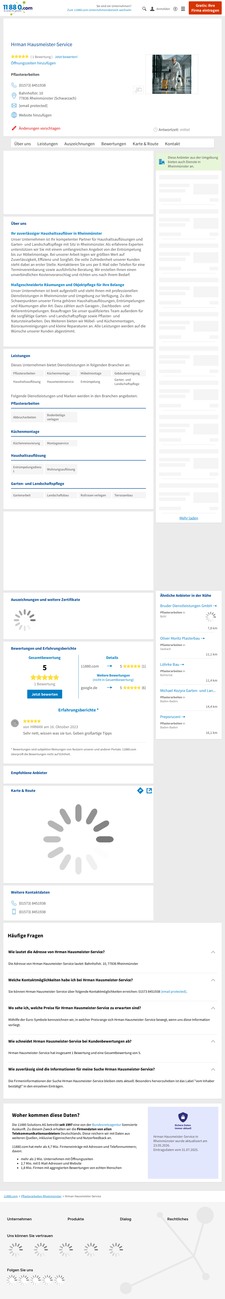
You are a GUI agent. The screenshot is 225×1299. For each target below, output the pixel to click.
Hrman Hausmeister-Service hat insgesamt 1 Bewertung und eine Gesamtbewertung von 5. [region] (74, 1052)
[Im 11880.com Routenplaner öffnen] (140, 790)
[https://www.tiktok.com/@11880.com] (35, 1280)
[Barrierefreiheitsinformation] (177, 8)
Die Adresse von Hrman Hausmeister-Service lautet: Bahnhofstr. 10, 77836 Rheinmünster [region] (73, 963)
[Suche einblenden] (146, 8)
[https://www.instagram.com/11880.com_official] (24, 1280)
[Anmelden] (161, 8)
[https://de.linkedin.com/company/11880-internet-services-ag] (47, 1280)
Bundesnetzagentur (106, 1124)
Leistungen (47, 143)
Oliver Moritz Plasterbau (180, 638)
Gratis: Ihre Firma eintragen (205, 8)
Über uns (22, 143)
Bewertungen (113, 143)
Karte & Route (145, 143)
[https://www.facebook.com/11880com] (12, 1280)
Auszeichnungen (79, 143)
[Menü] (185, 8)
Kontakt (172, 143)
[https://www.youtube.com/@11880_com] (59, 1280)
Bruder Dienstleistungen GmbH (186, 605)
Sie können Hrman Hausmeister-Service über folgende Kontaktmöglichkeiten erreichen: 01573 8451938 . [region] (97, 991)
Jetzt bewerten (45, 694)
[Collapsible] (213, 952)
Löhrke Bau (169, 664)
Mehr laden (189, 518)
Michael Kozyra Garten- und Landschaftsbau (188, 690)
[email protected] (173, 991)
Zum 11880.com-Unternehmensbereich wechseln (99, 10)
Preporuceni (170, 716)
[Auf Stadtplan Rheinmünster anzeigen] (149, 790)
